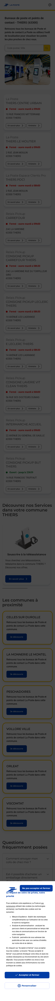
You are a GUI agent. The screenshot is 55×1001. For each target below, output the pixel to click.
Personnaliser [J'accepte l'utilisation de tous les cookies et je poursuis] (29, 985)
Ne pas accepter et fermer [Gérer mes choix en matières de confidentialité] (36, 888)
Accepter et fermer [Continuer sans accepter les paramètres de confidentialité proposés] (29, 975)
